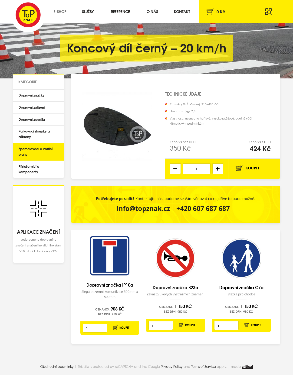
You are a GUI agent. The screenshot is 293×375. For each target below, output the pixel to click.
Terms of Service (203, 366)
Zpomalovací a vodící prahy (36, 151)
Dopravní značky (32, 95)
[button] (217, 168)
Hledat (268, 11)
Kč (221, 11)
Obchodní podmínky (57, 366)
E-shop (59, 11)
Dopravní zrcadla (32, 119)
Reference (120, 11)
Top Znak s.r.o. (28, 15)
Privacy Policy (172, 366)
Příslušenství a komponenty (29, 169)
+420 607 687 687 (203, 208)
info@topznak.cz (143, 208)
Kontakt (182, 11)
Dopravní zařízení (32, 107)
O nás (152, 11)
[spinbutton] (197, 168)
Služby (88, 11)
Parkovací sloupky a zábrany (34, 134)
